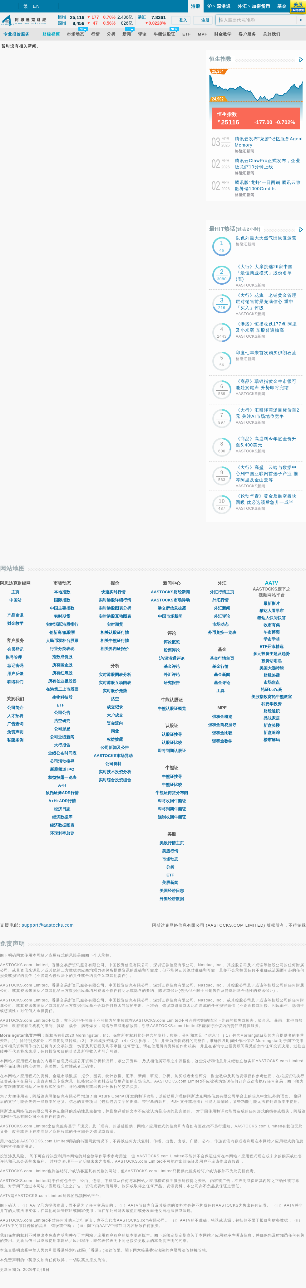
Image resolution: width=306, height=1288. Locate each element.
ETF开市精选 (271, 646)
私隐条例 (15, 740)
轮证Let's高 (271, 689)
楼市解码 (272, 739)
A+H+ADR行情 (62, 800)
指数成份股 (62, 656)
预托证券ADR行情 (62, 792)
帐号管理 (15, 657)
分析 (171, 867)
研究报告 (172, 682)
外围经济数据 (172, 898)
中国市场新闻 (171, 616)
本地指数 (62, 592)
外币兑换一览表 (222, 632)
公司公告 (62, 712)
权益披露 (115, 739)
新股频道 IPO (62, 769)
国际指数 (62, 600)
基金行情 (222, 666)
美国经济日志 (172, 890)
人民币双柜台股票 (62, 640)
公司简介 (15, 707)
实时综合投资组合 (115, 780)
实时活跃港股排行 (62, 624)
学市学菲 (272, 639)
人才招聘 (15, 715)
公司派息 (62, 728)
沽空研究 (62, 720)
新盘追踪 (272, 732)
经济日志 (62, 809)
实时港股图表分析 (115, 608)
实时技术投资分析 (115, 771)
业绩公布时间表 (62, 753)
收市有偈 (272, 625)
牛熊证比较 (172, 784)
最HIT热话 (235, 229)
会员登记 (15, 649)
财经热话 (272, 675)
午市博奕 (272, 632)
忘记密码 (15, 665)
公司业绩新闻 (62, 737)
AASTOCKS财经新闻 (172, 592)
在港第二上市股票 (62, 689)
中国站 (15, 600)
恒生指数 (220, 59)
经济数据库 (62, 817)
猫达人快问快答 (271, 617)
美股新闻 (171, 882)
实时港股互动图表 (115, 616)
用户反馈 (15, 673)
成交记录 (115, 707)
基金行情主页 (222, 658)
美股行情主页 (172, 843)
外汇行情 (222, 600)
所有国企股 (62, 665)
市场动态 (171, 859)
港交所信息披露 (172, 608)
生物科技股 (62, 697)
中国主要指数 (62, 608)
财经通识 (272, 711)
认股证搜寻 (172, 734)
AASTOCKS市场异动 (115, 755)
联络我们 (15, 681)
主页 (15, 592)
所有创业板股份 (62, 681)
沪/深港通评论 (172, 658)
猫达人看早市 (271, 610)
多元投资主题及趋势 (271, 653)
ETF (62, 705)
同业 (115, 731)
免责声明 (15, 732)
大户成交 (115, 715)
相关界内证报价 (115, 648)
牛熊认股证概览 (172, 708)
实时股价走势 (115, 690)
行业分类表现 (62, 648)
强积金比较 (222, 733)
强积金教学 (222, 741)
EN (36, 6)
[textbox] (261, 20)
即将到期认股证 (172, 750)
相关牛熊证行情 (115, 640)
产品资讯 (15, 615)
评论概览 (172, 642)
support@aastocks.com (48, 925)
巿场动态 (222, 624)
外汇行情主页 (222, 592)
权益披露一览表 (62, 777)
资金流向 (115, 723)
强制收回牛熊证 (172, 817)
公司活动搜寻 (62, 761)
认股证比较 (172, 742)
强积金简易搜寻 (222, 724)
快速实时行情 (115, 592)
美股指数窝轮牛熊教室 (271, 696)
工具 (222, 690)
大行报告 (62, 745)
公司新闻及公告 (115, 747)
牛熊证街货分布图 (171, 792)
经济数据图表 (62, 825)
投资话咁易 (271, 660)
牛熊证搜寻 (172, 776)
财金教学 (15, 623)
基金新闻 (222, 674)
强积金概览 (222, 716)
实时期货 (62, 616)
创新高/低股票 (62, 632)
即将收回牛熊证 (172, 800)
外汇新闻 (222, 608)
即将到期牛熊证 (172, 809)
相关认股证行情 (115, 632)
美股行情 (171, 851)
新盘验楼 (272, 725)
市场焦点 (272, 682)
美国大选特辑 (271, 668)
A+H (62, 785)
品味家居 (272, 718)
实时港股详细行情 (115, 600)
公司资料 (115, 763)
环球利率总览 (62, 833)
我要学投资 (271, 704)
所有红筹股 (62, 673)
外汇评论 (172, 674)
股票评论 (172, 650)
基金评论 (172, 666)
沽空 (115, 699)
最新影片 (272, 603)
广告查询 (15, 723)
